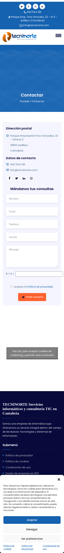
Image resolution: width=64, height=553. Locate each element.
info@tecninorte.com (34, 25)
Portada (24, 101)
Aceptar (32, 520)
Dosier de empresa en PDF (22, 473)
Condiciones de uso (51, 547)
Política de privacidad (27, 547)
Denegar (32, 529)
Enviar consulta (32, 297)
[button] (59, 479)
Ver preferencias (32, 539)
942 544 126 (32, 12)
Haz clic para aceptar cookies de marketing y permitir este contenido (32, 353)
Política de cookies (8, 547)
